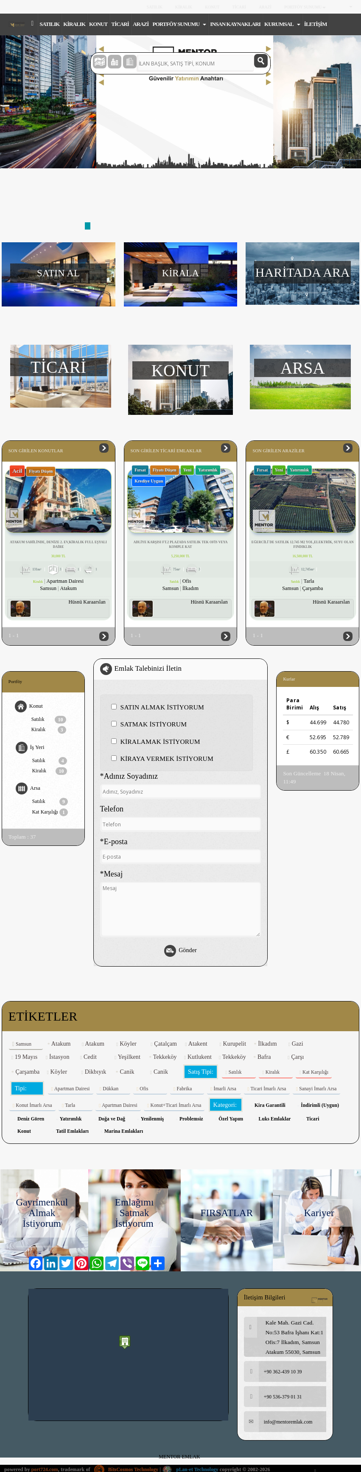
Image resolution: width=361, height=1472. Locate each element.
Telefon (112, 810)
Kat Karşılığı (50, 814)
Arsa (28, 791)
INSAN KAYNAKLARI (235, 24)
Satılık (48, 720)
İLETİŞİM (315, 24)
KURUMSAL (282, 24)
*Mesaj (111, 875)
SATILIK (154, 7)
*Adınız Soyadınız (129, 777)
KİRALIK (183, 7)
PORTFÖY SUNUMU (305, 7)
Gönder (180, 952)
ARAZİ (265, 7)
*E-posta (114, 842)
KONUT (212, 7)
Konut (29, 707)
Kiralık (48, 731)
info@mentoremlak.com (279, 1424)
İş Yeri (30, 749)
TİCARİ (239, 7)
